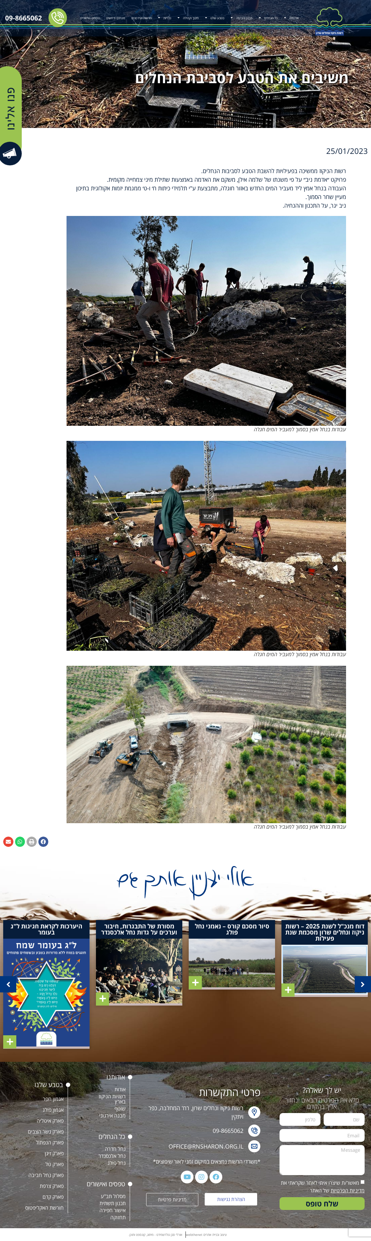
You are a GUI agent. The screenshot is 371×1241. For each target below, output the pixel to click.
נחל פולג (116, 1162)
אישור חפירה (112, 1210)
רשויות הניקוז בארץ (112, 1099)
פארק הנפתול (50, 1142)
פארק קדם (53, 1196)
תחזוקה (118, 1217)
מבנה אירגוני (112, 1115)
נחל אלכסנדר (112, 1155)
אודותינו (291, 17)
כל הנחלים (268, 17)
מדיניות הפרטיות (348, 1190)
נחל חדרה (115, 1148)
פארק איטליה (50, 1120)
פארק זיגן (54, 1153)
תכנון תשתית (112, 1203)
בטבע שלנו (214, 17)
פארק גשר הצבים (46, 1131)
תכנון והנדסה (241, 17)
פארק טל (54, 1164)
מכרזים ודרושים (115, 18)
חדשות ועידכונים (141, 18)
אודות (120, 1089)
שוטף (120, 1108)
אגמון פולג (53, 1109)
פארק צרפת (52, 1185)
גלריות (164, 17)
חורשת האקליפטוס (44, 1207)
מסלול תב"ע (113, 1196)
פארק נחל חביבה (46, 1175)
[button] (43, 842)
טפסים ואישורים (90, 18)
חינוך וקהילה (188, 17)
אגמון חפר (53, 1098)
